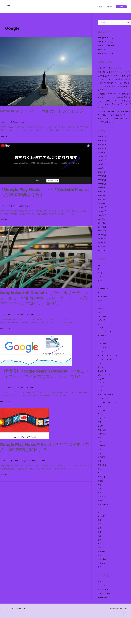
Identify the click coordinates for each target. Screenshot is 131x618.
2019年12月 (102, 215)
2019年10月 (102, 219)
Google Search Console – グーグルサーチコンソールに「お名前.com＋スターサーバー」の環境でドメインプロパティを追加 (44, 298)
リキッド (101, 418)
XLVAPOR (101, 320)
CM (99, 269)
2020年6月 (102, 207)
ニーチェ (101, 383)
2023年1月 (102, 172)
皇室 (99, 520)
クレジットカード (105, 347)
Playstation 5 (103, 296)
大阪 (99, 449)
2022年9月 (102, 176)
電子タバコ (102, 551)
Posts (100, 300)
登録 (99, 582)
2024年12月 (102, 137)
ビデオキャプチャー (105, 394)
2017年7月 (102, 243)
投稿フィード (103, 590)
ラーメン (101, 414)
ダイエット (102, 371)
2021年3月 (102, 199)
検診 (99, 508)
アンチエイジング (105, 332)
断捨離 (100, 481)
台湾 (99, 438)
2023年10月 (102, 156)
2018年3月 (102, 227)
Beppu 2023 (102, 49)
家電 (99, 461)
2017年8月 (102, 239)
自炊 (99, 532)
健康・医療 (102, 430)
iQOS (100, 281)
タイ (99, 363)
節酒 (99, 528)
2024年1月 (102, 152)
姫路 (99, 453)
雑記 (99, 548)
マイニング (102, 406)
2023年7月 (102, 160)
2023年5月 (102, 164)
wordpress (24, 314)
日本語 (99, 7)
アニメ (100, 328)
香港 (99, 567)
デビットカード (104, 375)
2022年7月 (102, 180)
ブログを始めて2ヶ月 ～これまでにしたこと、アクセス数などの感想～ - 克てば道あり (114, 86)
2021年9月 (102, 191)
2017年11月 (102, 235)
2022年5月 (102, 184)
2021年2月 (102, 203)
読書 (99, 540)
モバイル (101, 410)
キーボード (102, 343)
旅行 (99, 489)
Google (16, 122)
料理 (99, 473)
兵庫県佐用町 (103, 434)
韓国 (99, 555)
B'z (99, 265)
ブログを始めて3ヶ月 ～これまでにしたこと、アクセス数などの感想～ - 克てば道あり (114, 104)
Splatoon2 (102, 308)
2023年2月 (102, 168)
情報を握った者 (104, 68)
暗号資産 (101, 496)
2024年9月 (102, 144)
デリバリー (102, 379)
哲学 (99, 442)
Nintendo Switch (104, 288)
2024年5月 (102, 148)
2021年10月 (102, 188)
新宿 (99, 485)
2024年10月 (102, 140)
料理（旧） (102, 477)
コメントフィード (105, 593)
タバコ (100, 367)
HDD (99, 277)
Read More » (5, 136)
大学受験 (101, 445)
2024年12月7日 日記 (105, 42)
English (109, 7)
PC (99, 292)
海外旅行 (101, 516)
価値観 (100, 426)
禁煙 (99, 524)
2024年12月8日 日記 (105, 38)
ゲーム (100, 351)
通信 (99, 544)
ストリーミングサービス (29, 461)
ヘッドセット (103, 398)
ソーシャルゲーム (105, 359)
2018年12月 (102, 223)
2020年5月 (102, 211)
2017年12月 (102, 231)
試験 (99, 536)
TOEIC (100, 312)
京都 (99, 422)
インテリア (102, 336)
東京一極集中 (103, 504)
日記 (99, 493)
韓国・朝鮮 (102, 559)
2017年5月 (102, 250)
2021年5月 (102, 195)
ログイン (101, 586)
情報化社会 (102, 465)
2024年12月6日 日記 (105, 53)
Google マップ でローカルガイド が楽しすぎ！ (44, 111)
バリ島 (100, 387)
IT (98, 285)
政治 (99, 469)
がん (99, 324)
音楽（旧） (24, 206)
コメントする (7, 122)
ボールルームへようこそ (107, 402)
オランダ (101, 339)
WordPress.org (103, 597)
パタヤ (100, 391)
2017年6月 (102, 246)
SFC (99, 304)
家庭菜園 (101, 457)
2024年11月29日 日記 (106, 46)
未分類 (100, 500)
